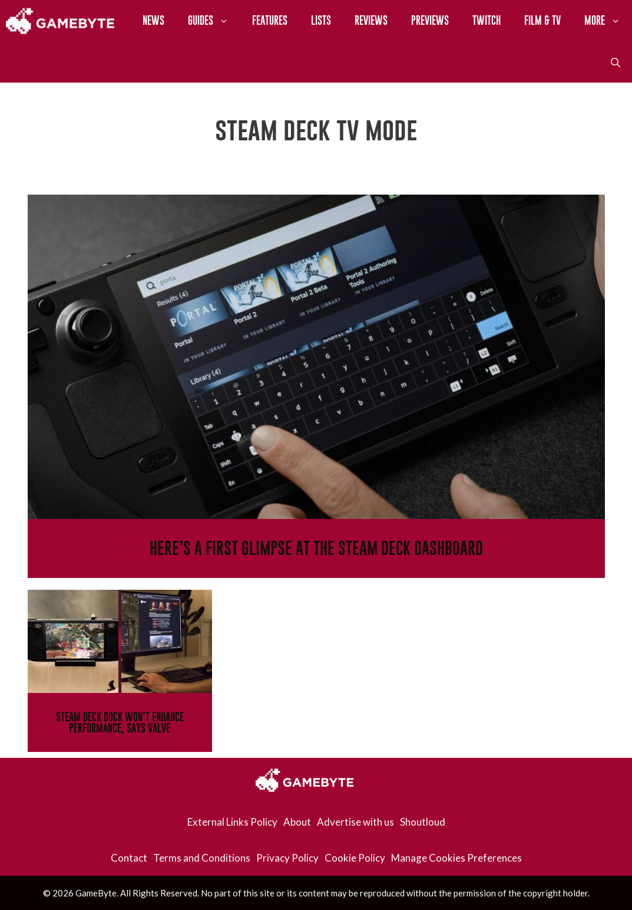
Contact (129, 858)
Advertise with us (355, 822)
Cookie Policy (355, 858)
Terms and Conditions (201, 858)
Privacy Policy (287, 858)
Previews (430, 20)
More (608, 20)
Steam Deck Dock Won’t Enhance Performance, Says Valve (120, 722)
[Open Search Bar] (615, 62)
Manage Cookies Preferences (456, 858)
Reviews (371, 20)
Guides (214, 20)
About (297, 822)
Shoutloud (422, 822)
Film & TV (542, 20)
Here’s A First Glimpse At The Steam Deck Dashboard (316, 548)
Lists (321, 20)
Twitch (486, 20)
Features (269, 20)
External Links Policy (232, 822)
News (153, 20)
